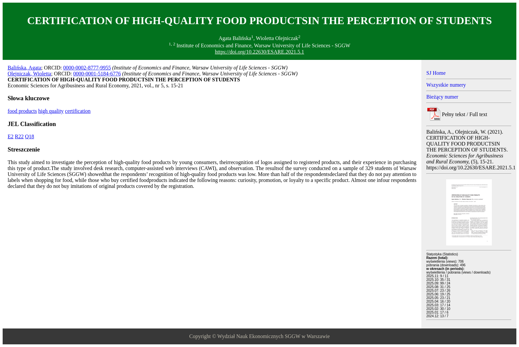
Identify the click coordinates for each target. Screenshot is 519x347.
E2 (11, 136)
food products (22, 111)
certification (77, 111)
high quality (51, 111)
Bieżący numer (442, 97)
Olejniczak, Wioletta (29, 73)
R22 (19, 136)
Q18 (29, 136)
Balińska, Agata (24, 67)
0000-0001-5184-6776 (97, 73)
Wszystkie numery (446, 85)
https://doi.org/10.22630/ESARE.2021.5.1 (259, 52)
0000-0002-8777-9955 (87, 67)
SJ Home (436, 73)
